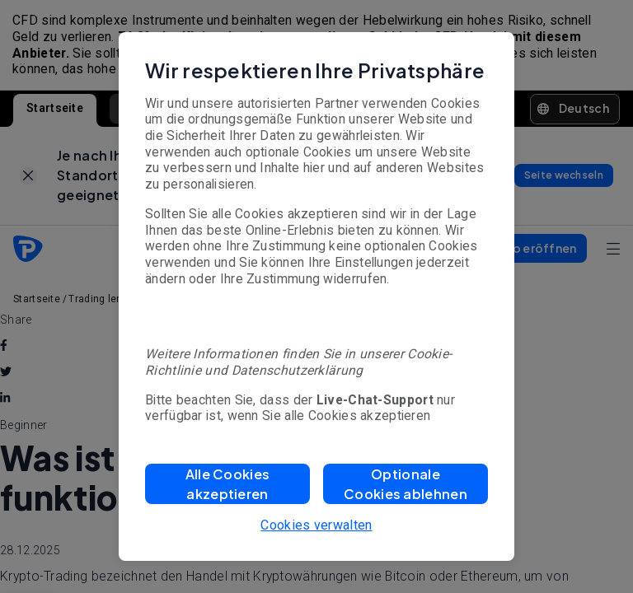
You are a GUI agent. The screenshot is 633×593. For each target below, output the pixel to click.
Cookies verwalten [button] (316, 525)
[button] (227, 484)
